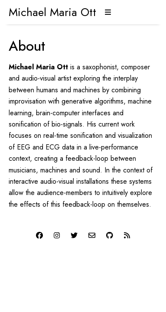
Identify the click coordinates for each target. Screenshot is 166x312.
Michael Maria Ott (52, 12)
